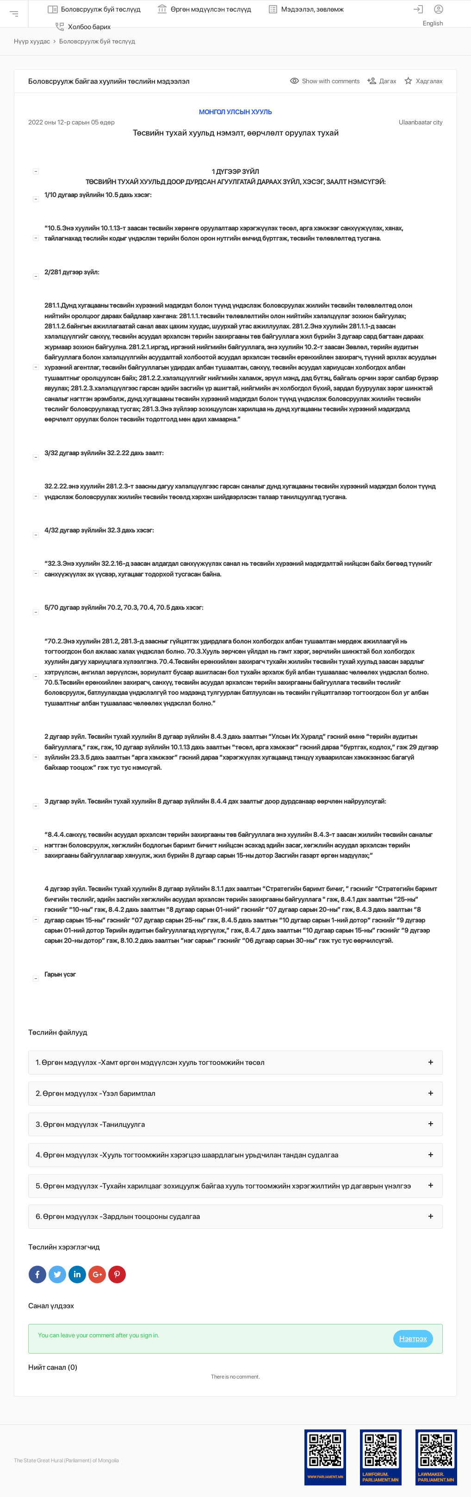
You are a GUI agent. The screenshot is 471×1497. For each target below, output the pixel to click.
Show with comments (325, 81)
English (433, 23)
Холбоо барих (82, 26)
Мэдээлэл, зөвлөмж (305, 9)
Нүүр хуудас (32, 41)
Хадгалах (423, 81)
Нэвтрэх (413, 1338)
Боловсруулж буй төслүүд (94, 9)
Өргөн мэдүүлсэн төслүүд (204, 9)
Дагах (382, 81)
